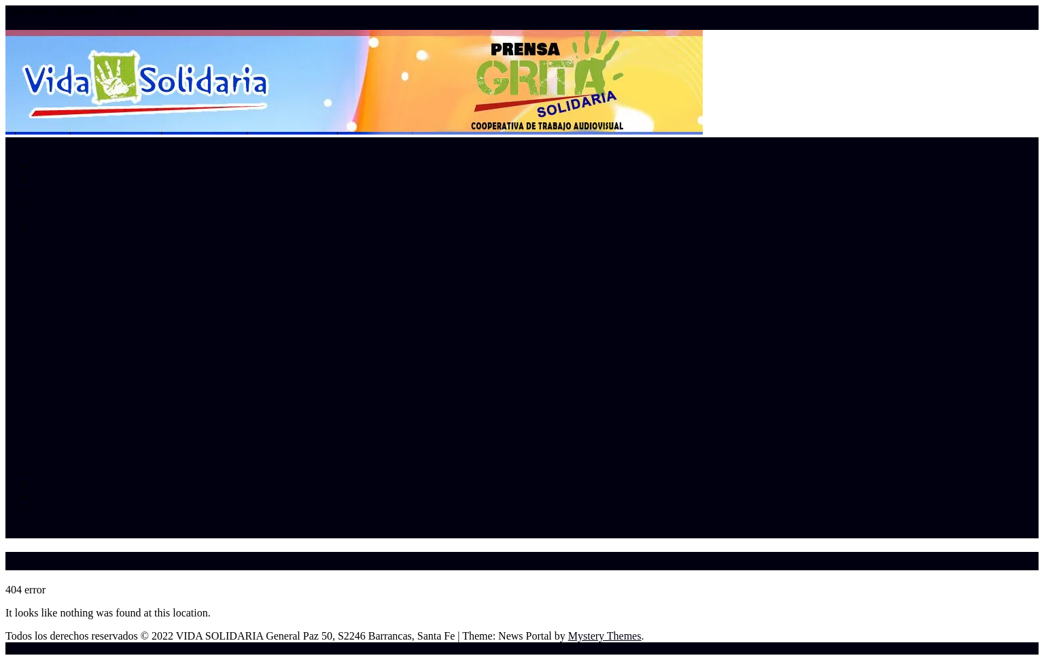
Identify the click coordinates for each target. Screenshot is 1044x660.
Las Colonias (88, 362)
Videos (48, 215)
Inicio (45, 166)
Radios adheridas (70, 190)
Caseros (77, 264)
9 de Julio (81, 239)
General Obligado (98, 325)
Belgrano (80, 252)
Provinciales (59, 227)
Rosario (77, 374)
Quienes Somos (67, 178)
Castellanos (85, 276)
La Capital (82, 349)
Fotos (45, 203)
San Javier (82, 398)
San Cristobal (89, 386)
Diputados (55, 484)
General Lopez (92, 313)
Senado (49, 496)
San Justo (80, 423)
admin (46, 509)
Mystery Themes (605, 636)
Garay (73, 301)
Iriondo (76, 337)
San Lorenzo (87, 435)
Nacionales (57, 472)
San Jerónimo (90, 411)
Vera (70, 460)
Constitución (88, 288)
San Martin (84, 447)
